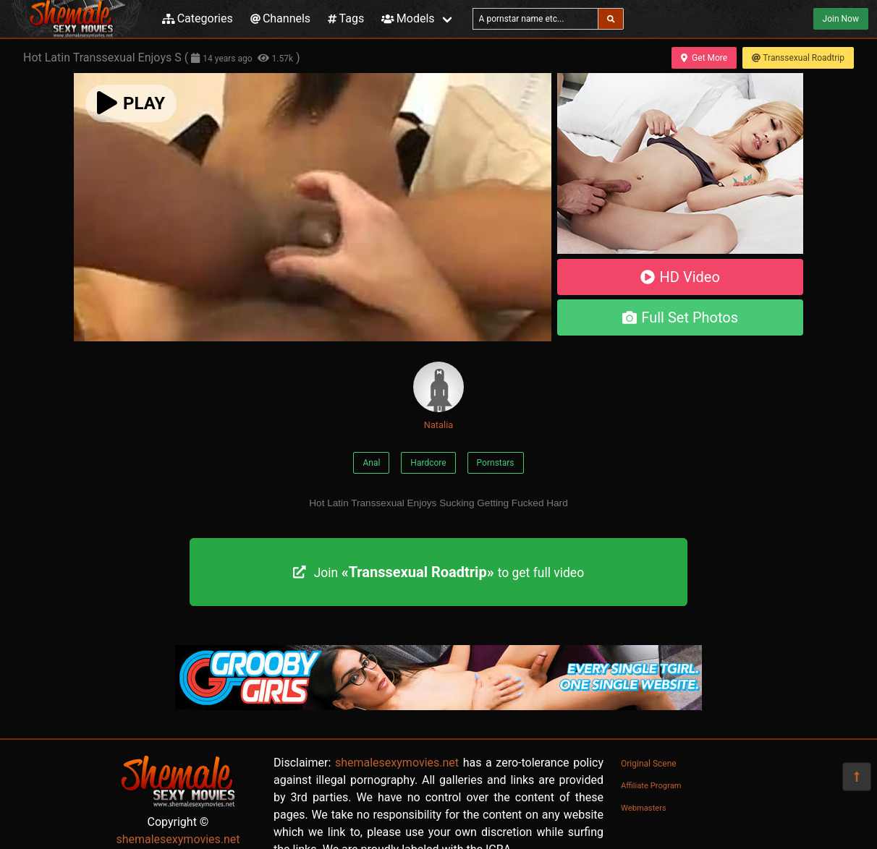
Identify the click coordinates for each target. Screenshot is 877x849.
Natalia (438, 396)
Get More (704, 58)
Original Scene (649, 764)
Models (407, 18)
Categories (197, 18)
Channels (280, 18)
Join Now (841, 19)
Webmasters (643, 808)
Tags (346, 18)
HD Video (680, 277)
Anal (371, 463)
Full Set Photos (680, 317)
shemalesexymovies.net (178, 839)
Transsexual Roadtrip (798, 58)
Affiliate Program (651, 785)
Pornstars (495, 463)
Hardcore (428, 463)
